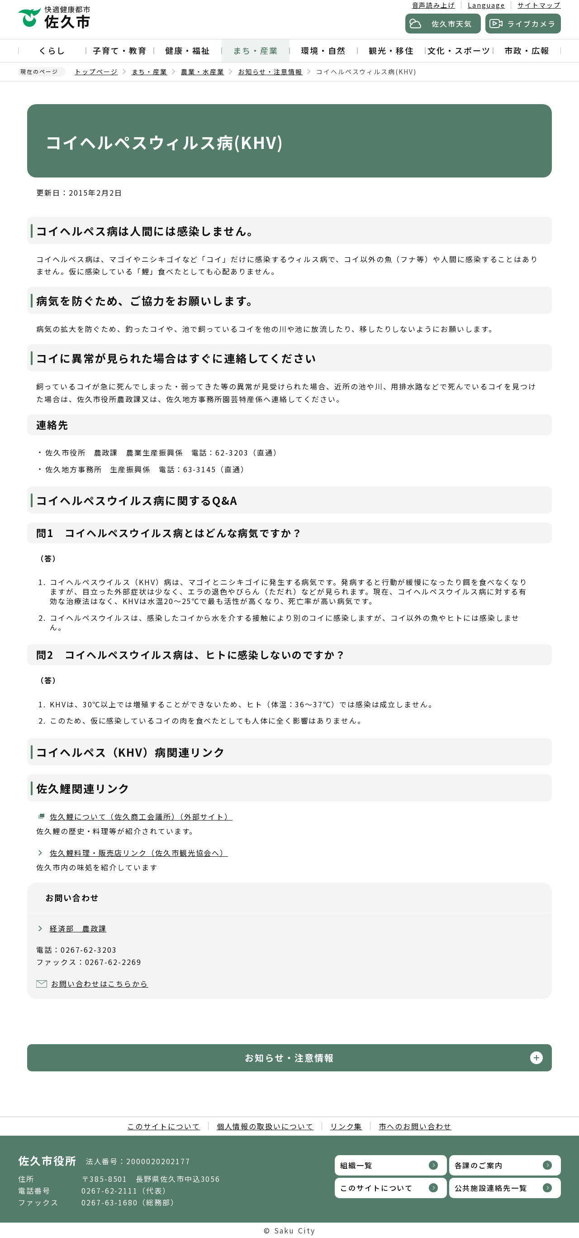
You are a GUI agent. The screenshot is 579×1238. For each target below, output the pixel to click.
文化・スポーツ (458, 50)
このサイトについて (163, 1126)
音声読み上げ (434, 5)
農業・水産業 (202, 71)
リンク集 (346, 1126)
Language (486, 5)
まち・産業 (255, 50)
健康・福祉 (187, 50)
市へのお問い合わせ (415, 1126)
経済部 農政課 (78, 928)
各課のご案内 (479, 1165)
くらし (52, 50)
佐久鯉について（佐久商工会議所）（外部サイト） (141, 816)
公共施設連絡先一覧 (491, 1187)
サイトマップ (539, 5)
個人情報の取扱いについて (265, 1126)
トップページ (96, 71)
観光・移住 (391, 50)
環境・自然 (323, 50)
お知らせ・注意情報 (270, 71)
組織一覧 (356, 1165)
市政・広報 (527, 50)
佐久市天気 (452, 23)
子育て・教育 (120, 50)
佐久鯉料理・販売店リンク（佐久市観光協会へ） (139, 852)
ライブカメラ (531, 23)
